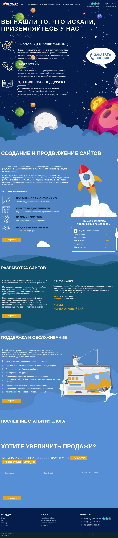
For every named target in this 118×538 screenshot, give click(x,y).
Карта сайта (5, 535)
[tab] (83, 281)
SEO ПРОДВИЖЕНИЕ (29, 5)
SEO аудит (45, 525)
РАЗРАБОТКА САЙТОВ (71, 5)
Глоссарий (5, 523)
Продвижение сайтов (48, 520)
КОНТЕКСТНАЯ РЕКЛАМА (50, 5)
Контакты (4, 525)
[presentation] (20, 486)
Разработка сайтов (48, 518)
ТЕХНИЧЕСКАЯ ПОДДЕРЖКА (42, 82)
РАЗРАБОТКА (28, 64)
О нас (3, 518)
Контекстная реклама (49, 523)
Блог (3, 520)
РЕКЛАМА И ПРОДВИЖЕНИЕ (41, 43)
